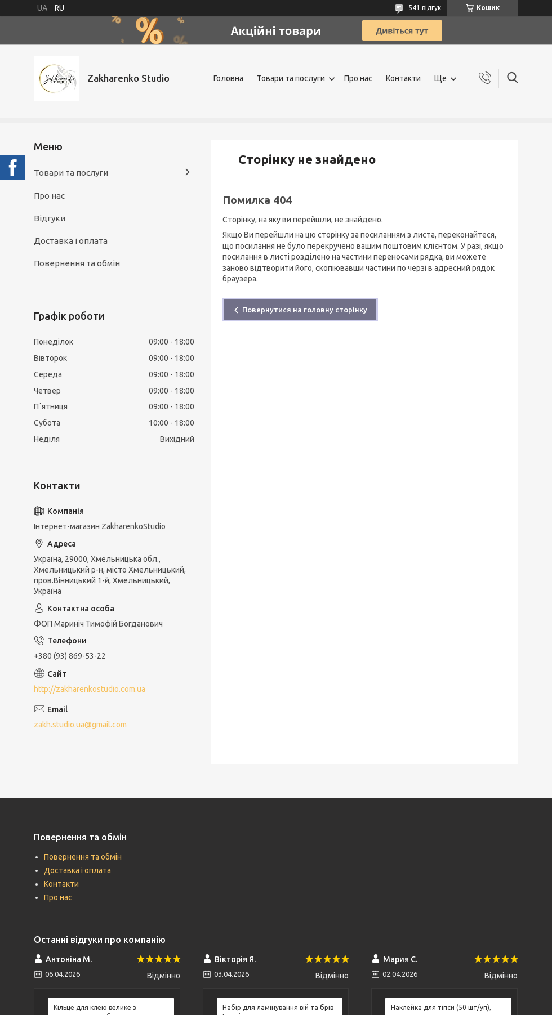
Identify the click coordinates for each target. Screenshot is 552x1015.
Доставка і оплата (71, 240)
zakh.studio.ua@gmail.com (80, 724)
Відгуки (49, 218)
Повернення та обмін (77, 263)
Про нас (358, 78)
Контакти (403, 78)
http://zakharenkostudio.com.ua (89, 689)
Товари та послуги (291, 78)
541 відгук (424, 7)
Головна (228, 78)
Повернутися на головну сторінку (304, 310)
